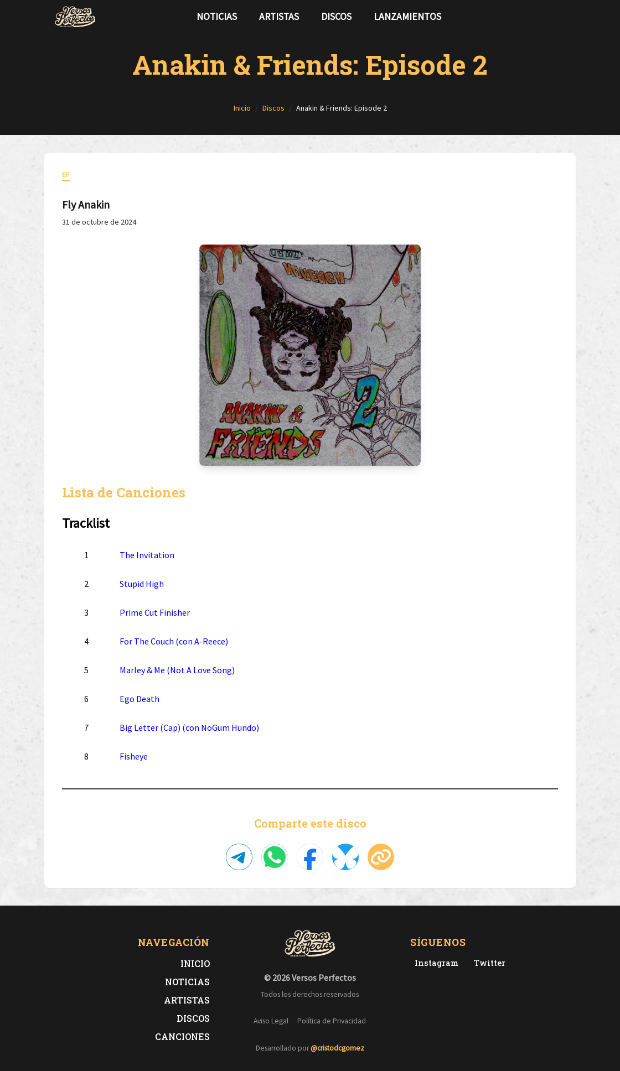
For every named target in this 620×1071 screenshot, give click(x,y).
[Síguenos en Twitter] (544, 16)
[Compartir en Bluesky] (345, 857)
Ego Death (139, 698)
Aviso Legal (271, 1021)
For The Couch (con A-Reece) (174, 641)
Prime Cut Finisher (155, 612)
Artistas (279, 17)
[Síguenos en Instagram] (562, 16)
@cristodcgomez (337, 1048)
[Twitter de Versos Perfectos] (487, 963)
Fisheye (134, 756)
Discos (336, 17)
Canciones (182, 1036)
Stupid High (142, 583)
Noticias (217, 17)
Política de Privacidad (331, 1021)
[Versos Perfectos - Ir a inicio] (75, 16)
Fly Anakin (86, 204)
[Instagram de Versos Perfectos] (434, 963)
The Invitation (147, 554)
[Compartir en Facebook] (310, 857)
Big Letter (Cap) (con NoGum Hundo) (189, 727)
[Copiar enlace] (381, 857)
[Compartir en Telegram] (239, 857)
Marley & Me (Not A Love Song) (177, 669)
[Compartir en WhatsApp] (274, 857)
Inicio (195, 963)
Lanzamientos (407, 17)
